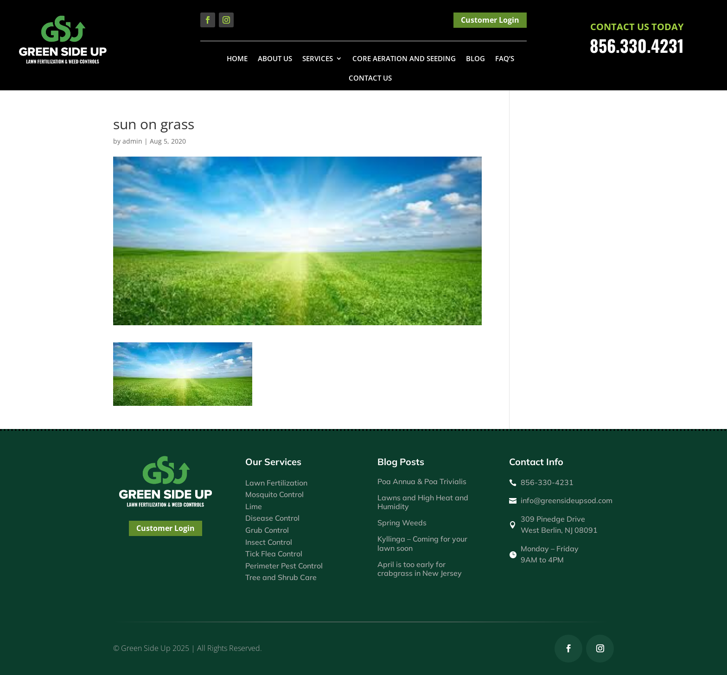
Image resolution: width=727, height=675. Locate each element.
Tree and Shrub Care (281, 577)
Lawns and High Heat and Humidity (422, 502)
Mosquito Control (274, 494)
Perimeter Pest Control (284, 565)
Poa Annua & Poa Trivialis (421, 481)
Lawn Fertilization (276, 482)
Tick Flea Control (273, 553)
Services (317, 59)
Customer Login (490, 20)
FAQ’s (504, 59)
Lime (253, 506)
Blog (475, 59)
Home (237, 59)
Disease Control (272, 518)
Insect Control (268, 542)
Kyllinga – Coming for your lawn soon (422, 543)
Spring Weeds (402, 522)
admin (132, 141)
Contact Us (370, 78)
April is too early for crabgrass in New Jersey (419, 569)
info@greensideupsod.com (566, 500)
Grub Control (267, 530)
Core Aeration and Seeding (404, 59)
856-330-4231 (547, 482)
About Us (275, 59)
